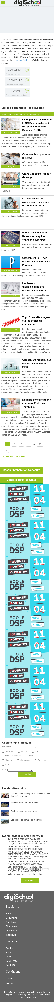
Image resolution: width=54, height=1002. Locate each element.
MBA (31, 756)
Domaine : (7, 746)
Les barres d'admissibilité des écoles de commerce (34, 287)
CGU (35, 994)
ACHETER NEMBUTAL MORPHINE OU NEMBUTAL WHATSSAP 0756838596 (26, 863)
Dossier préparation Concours (21, 470)
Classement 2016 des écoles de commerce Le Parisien (36, 262)
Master (24, 751)
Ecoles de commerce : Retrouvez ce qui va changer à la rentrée (35, 236)
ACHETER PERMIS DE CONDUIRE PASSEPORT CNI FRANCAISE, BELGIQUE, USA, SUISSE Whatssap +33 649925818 (28, 841)
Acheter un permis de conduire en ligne (25, 874)
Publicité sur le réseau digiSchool (19, 992)
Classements (19, 114)
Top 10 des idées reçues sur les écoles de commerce (36, 321)
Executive (41, 760)
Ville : (4, 769)
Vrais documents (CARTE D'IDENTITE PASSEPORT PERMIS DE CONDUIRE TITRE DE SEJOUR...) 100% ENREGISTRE (28, 869)
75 (40, 444)
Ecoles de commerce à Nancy (24, 811)
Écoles (10, 114)
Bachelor (9, 751)
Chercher (27, 774)
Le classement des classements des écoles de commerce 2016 (36, 202)
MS (36, 751)
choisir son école (20, 60)
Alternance (25, 760)
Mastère (8, 760)
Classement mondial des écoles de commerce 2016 (36, 363)
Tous (3, 114)
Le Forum (29, 880)
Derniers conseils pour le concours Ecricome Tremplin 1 (37, 403)
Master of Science (13, 756)
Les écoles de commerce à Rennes (26, 820)
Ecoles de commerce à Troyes (24, 802)
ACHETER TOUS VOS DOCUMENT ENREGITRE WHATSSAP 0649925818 (25, 848)
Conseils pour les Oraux (21, 479)
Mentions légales (22, 994)
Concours (31, 114)
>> (5, 450)
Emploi (40, 114)
